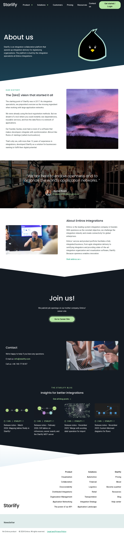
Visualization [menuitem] (66, 477)
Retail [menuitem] (94, 492)
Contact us (92, 5)
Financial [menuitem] (93, 482)
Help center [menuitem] (116, 502)
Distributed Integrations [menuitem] (62, 492)
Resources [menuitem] (116, 492)
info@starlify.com (22, 359)
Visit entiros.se (73, 259)
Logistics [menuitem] (93, 487)
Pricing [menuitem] (118, 477)
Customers (58, 5)
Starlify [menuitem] (118, 472)
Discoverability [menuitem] (66, 487)
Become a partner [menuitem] (113, 487)
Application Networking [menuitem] (62, 502)
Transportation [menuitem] (91, 497)
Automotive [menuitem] (92, 477)
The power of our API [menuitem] (63, 507)
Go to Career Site (62, 319)
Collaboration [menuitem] (66, 482)
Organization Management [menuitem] (61, 497)
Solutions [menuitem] (92, 472)
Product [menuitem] (68, 472)
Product (26, 5)
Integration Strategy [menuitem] (88, 502)
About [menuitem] (118, 482)
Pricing (70, 5)
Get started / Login (110, 5)
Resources (82, 5)
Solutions (41, 5)
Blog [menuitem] (119, 497)
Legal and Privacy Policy (56, 531)
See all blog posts (62, 399)
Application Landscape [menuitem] (87, 507)
